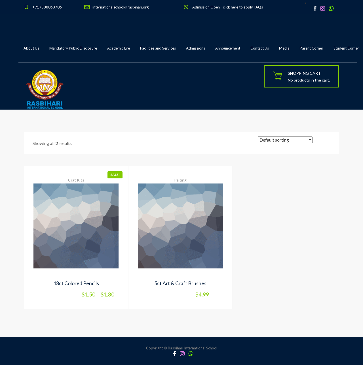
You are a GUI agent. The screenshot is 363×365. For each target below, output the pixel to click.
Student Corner (346, 48)
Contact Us (259, 48)
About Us (31, 48)
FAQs (258, 7)
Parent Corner (311, 48)
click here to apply (238, 7)
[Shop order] (285, 139)
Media (284, 48)
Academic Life (118, 48)
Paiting (180, 180)
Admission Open (206, 7)
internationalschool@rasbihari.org (120, 7)
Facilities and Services (158, 48)
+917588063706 (47, 7)
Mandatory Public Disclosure (73, 48)
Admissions (195, 48)
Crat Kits (76, 180)
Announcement (227, 48)
